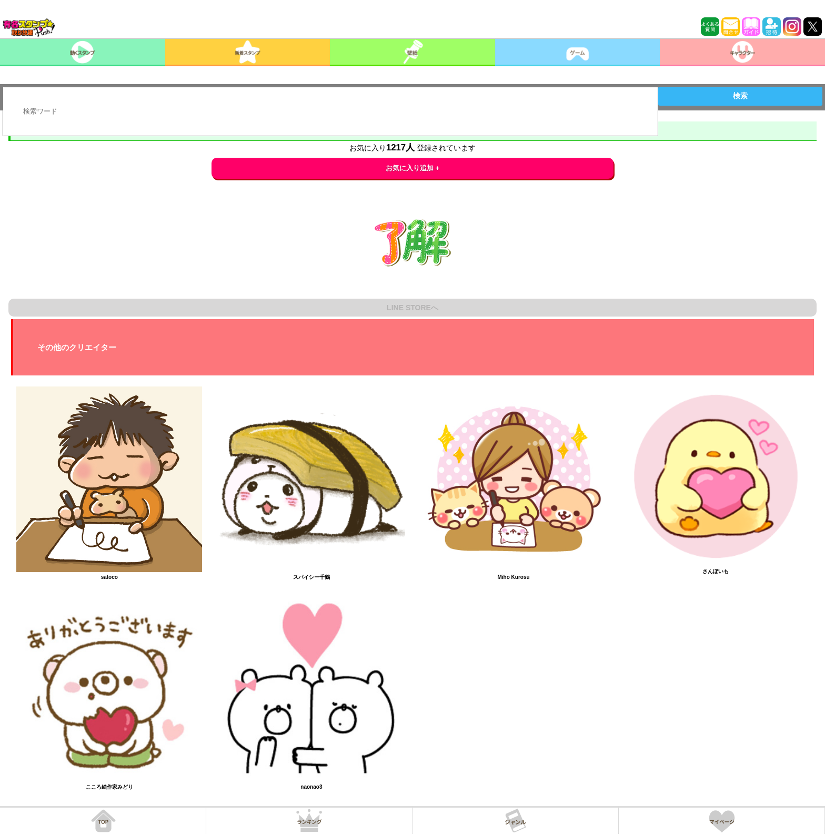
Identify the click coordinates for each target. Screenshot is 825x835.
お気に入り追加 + (413, 168)
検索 (740, 95)
